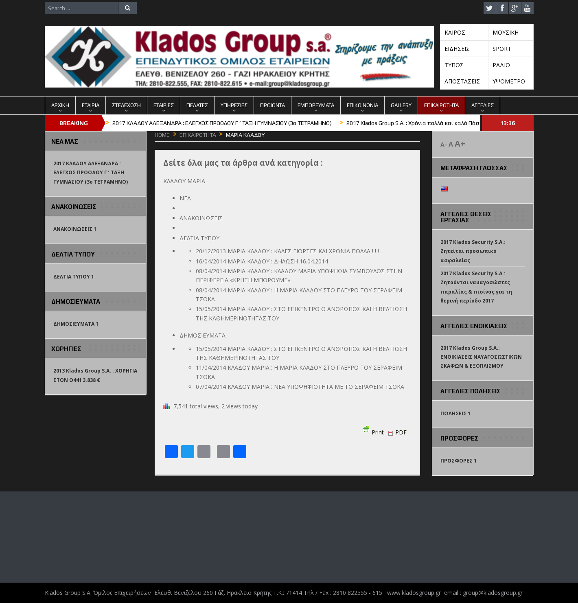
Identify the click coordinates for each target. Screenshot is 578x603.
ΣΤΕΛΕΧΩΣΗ (126, 105)
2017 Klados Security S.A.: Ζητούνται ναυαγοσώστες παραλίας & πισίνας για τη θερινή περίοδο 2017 (476, 287)
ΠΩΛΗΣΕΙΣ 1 (455, 413)
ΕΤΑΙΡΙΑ (90, 105)
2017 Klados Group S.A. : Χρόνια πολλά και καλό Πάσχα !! (418, 123)
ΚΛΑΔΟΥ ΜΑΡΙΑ (184, 181)
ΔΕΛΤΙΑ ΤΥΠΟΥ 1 (73, 276)
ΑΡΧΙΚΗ (60, 105)
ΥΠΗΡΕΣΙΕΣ (234, 105)
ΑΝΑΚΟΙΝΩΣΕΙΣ (201, 218)
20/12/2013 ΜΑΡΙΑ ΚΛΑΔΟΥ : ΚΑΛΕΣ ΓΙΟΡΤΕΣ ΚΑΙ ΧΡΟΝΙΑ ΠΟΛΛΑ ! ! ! (287, 251)
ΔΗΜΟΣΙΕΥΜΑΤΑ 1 (76, 323)
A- (443, 144)
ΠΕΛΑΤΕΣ (197, 105)
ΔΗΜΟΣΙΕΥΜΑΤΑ (203, 335)
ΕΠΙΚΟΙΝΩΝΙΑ (362, 105)
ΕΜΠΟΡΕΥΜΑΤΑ (316, 105)
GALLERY (401, 105)
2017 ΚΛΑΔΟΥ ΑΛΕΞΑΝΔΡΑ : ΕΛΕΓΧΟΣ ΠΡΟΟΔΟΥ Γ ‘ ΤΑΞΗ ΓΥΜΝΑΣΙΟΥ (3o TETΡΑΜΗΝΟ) (222, 123)
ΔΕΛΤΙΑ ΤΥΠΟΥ (199, 238)
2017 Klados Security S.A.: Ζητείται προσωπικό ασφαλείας (473, 251)
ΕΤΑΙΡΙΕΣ (163, 105)
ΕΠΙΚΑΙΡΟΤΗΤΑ (441, 105)
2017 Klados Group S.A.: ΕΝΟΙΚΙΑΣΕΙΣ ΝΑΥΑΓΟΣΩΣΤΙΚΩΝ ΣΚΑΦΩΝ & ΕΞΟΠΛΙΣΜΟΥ (481, 357)
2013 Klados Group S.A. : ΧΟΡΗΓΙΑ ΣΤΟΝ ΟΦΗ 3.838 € (95, 375)
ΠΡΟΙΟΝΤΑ (272, 105)
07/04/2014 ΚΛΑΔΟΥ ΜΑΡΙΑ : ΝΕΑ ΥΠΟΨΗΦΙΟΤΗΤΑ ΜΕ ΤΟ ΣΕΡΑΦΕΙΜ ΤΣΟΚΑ (300, 386)
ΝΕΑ (185, 198)
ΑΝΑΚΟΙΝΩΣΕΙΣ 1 (74, 229)
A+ (460, 143)
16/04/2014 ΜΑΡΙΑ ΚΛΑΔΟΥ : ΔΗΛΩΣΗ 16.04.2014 (262, 261)
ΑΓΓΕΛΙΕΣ (482, 105)
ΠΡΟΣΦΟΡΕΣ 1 (458, 460)
